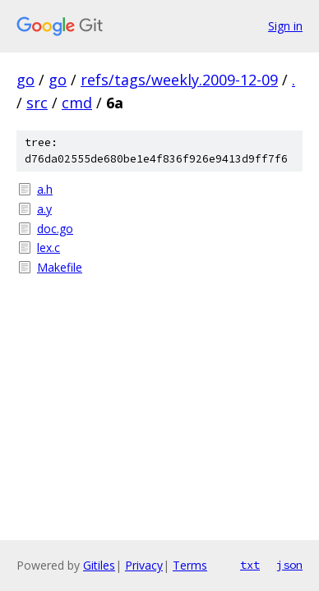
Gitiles (99, 565)
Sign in (285, 26)
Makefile (59, 267)
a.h (45, 189)
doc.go (55, 228)
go (25, 79)
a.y (44, 209)
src (37, 102)
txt (250, 564)
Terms (190, 565)
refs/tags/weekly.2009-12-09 (179, 79)
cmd (77, 102)
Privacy (144, 565)
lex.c (48, 247)
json (289, 564)
